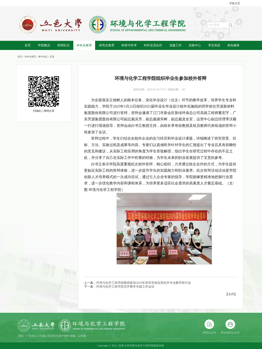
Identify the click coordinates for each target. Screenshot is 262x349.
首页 (28, 45)
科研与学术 (129, 45)
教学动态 (43, 56)
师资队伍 (63, 45)
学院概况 (44, 45)
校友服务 (233, 45)
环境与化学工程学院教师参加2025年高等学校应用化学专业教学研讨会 (143, 282)
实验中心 (195, 45)
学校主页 (234, 3)
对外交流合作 (153, 45)
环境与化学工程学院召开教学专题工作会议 (125, 286)
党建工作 (175, 45)
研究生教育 (106, 45)
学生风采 (214, 45)
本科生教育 (84, 45)
